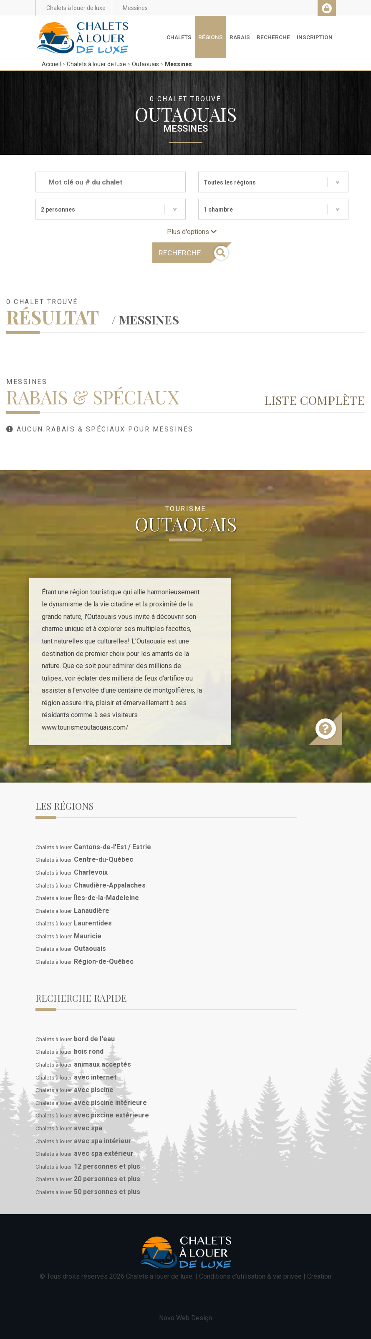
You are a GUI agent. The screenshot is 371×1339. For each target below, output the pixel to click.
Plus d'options (192, 232)
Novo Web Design (185, 1318)
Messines (178, 64)
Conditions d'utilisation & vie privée (250, 1276)
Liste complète (314, 400)
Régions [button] (210, 37)
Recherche (273, 37)
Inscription (315, 37)
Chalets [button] (179, 37)
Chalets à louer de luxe (96, 64)
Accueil (51, 64)
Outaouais (145, 64)
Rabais (240, 37)
